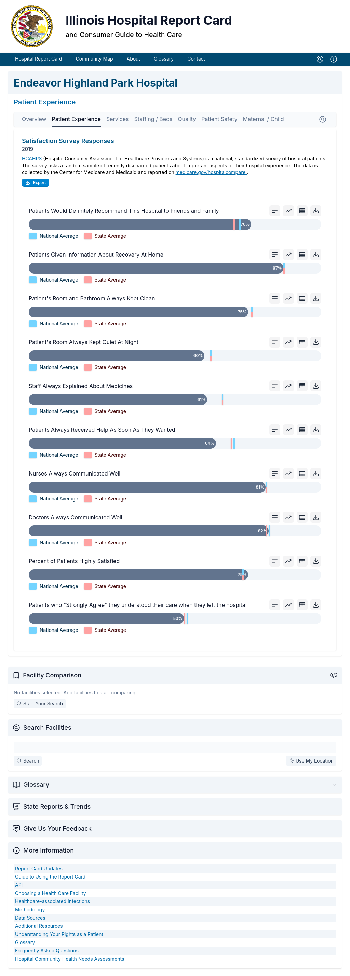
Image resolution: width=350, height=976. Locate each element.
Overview (34, 121)
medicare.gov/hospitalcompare (211, 174)
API (19, 887)
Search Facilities (47, 729)
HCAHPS (32, 161)
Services (117, 121)
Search (27, 763)
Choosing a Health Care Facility (50, 895)
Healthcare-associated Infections (52, 903)
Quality (187, 121)
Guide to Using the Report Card (50, 879)
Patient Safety (219, 121)
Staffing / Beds (153, 121)
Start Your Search (39, 705)
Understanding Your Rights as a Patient (59, 936)
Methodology (30, 911)
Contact (196, 61)
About (133, 61)
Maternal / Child (263, 121)
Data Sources (30, 920)
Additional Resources (39, 928)
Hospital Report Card (38, 61)
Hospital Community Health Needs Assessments (69, 961)
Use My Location (311, 763)
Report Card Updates (39, 870)
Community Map (94, 61)
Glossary (164, 61)
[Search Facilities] (175, 749)
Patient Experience (76, 121)
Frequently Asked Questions (47, 952)
